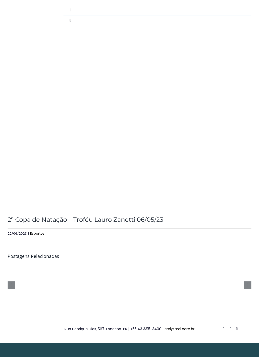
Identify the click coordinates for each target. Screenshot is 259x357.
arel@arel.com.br (179, 328)
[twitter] (230, 329)
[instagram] (237, 329)
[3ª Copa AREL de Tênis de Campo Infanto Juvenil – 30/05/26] (33, 269)
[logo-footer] (17, 322)
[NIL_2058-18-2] (129, 127)
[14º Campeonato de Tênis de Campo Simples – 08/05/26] (161, 269)
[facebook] (224, 329)
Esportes (37, 233)
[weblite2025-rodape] (129, 347)
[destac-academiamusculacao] (22, 7)
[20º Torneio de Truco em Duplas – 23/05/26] (97, 269)
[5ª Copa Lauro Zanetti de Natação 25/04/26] (225, 269)
